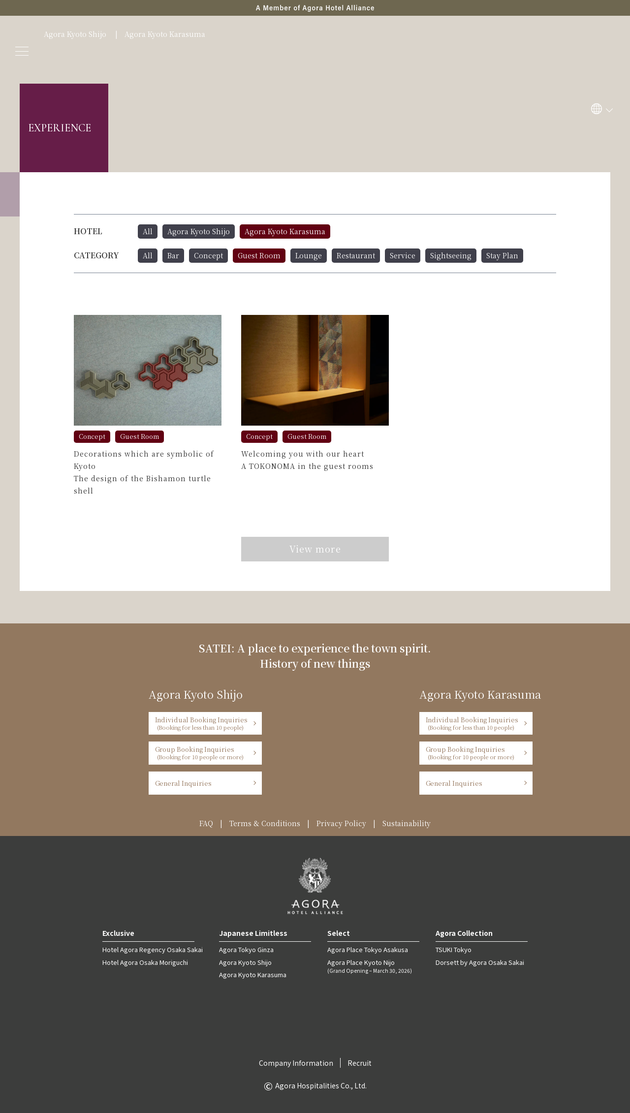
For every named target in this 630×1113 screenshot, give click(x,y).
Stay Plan (502, 255)
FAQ (206, 823)
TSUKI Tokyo (454, 949)
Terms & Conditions (264, 823)
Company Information (296, 1063)
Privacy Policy (341, 823)
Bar (173, 255)
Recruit (359, 1063)
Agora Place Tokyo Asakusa (367, 949)
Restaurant (356, 255)
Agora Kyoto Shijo (75, 34)
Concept (208, 255)
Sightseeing (451, 255)
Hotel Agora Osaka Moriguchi (145, 962)
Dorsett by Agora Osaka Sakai (480, 962)
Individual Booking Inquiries (202, 723)
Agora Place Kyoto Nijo (373, 966)
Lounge (308, 255)
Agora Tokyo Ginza (246, 949)
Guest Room (259, 255)
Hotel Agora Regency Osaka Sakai (152, 949)
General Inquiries (183, 783)
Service (402, 255)
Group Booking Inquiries (202, 752)
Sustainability (406, 823)
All (148, 231)
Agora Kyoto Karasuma (165, 34)
